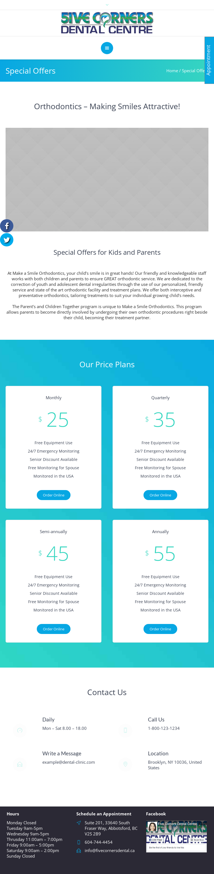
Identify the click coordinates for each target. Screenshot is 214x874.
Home (172, 70)
